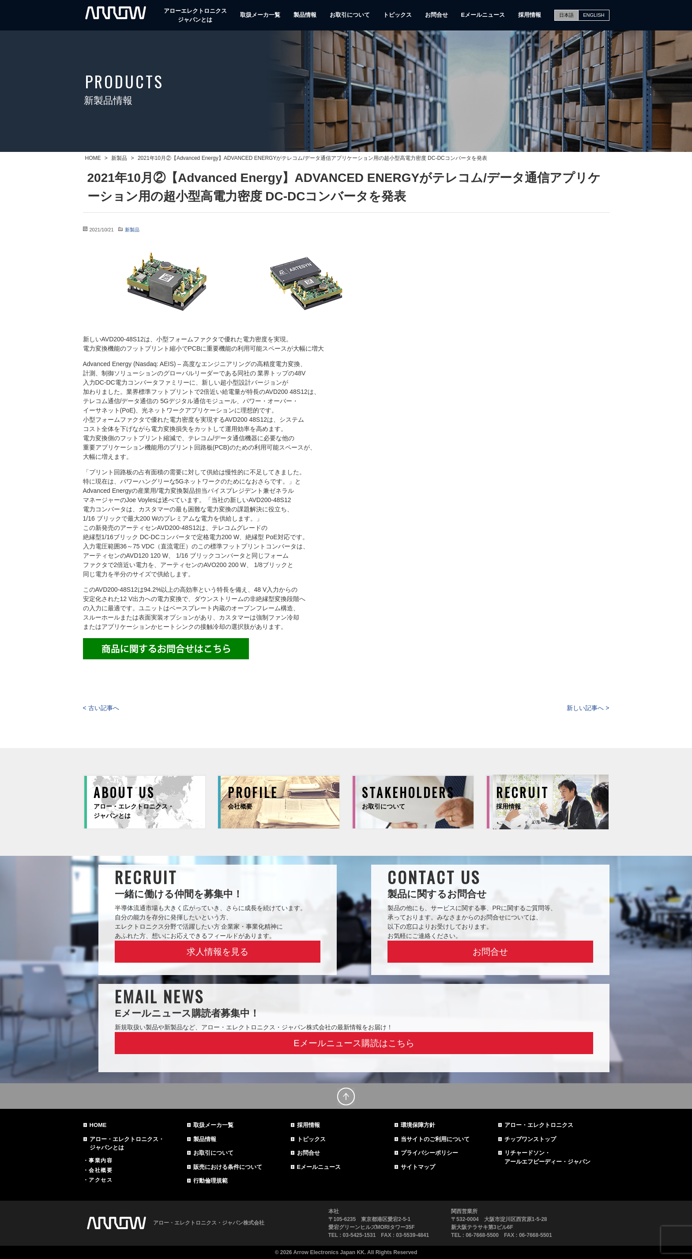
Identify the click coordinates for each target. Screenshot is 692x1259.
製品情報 (304, 14)
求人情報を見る (217, 952)
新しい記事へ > (588, 707)
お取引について (350, 14)
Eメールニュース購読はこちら (353, 1043)
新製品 (132, 229)
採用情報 (529, 14)
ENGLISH (593, 15)
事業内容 (101, 1160)
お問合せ (436, 14)
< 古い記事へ (101, 707)
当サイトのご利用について (435, 1139)
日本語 (566, 15)
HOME (98, 1125)
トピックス (397, 14)
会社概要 (101, 1170)
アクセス (101, 1180)
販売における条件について (227, 1167)
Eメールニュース (483, 14)
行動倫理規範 (210, 1180)
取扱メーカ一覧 (260, 14)
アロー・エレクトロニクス (538, 1125)
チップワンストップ (530, 1139)
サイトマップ (418, 1167)
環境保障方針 (418, 1125)
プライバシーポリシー (429, 1152)
